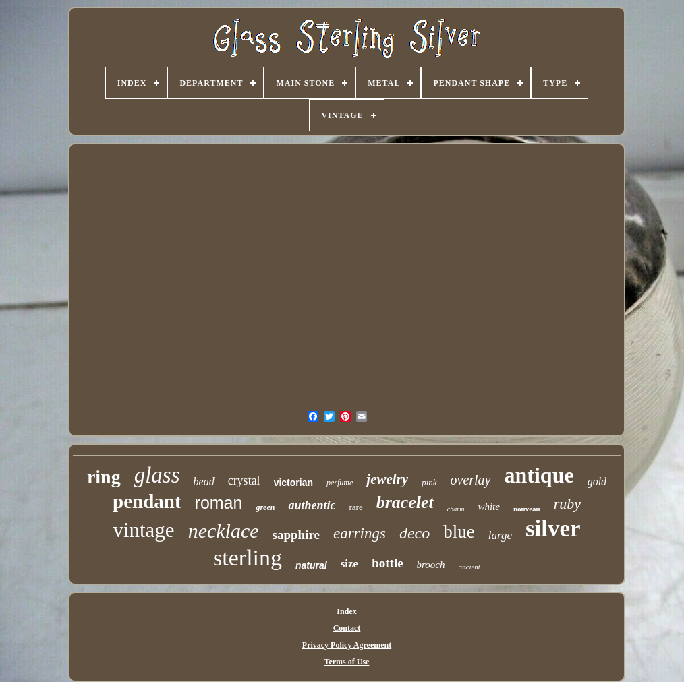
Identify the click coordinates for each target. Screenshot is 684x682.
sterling (247, 557)
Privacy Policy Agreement (346, 645)
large (500, 535)
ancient (469, 567)
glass (157, 475)
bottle (387, 563)
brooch (431, 564)
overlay (471, 479)
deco (414, 533)
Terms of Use (347, 661)
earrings (359, 533)
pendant (147, 501)
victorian (293, 482)
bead (204, 481)
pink (429, 482)
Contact (347, 628)
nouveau (526, 509)
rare (355, 507)
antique (539, 475)
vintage (143, 530)
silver (553, 529)
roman (219, 502)
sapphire (296, 535)
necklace (223, 531)
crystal (244, 480)
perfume (339, 482)
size (349, 563)
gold (597, 481)
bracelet (405, 502)
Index (346, 611)
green (265, 507)
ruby (567, 503)
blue (459, 532)
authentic (311, 505)
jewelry (387, 479)
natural (311, 565)
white (489, 506)
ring (104, 476)
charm (456, 509)
